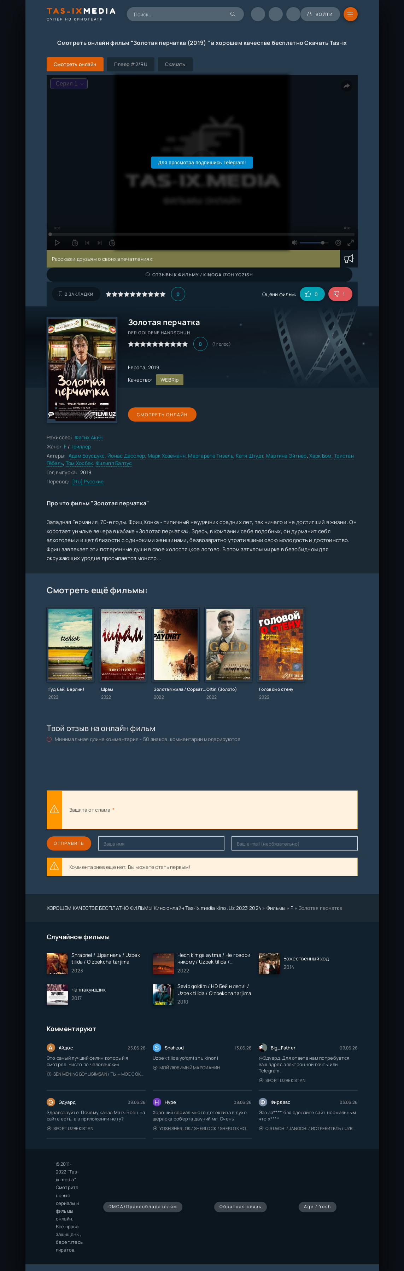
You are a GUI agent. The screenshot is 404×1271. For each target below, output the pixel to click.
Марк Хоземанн (167, 455)
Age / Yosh (317, 1207)
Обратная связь (240, 1207)
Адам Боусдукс (87, 455)
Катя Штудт (249, 455)
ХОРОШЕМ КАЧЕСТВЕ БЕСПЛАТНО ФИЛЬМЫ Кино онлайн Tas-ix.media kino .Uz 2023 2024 (154, 908)
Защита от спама (90, 809)
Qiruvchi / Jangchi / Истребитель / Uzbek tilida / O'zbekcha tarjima (308, 1128)
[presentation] (193, 810)
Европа (137, 367)
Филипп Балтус (114, 463)
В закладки (76, 294)
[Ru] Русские (88, 481)
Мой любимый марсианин (186, 1068)
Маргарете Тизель (210, 455)
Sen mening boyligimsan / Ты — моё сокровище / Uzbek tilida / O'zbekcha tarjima (96, 1074)
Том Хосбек (79, 463)
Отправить (69, 843)
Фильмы (276, 908)
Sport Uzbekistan (282, 1080)
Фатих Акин (89, 437)
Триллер (81, 446)
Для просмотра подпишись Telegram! (202, 162)
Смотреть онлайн (160, 415)
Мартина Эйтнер (286, 455)
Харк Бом (320, 455)
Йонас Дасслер (126, 455)
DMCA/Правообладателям (143, 1207)
